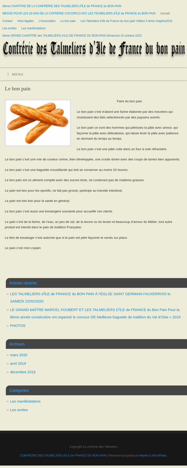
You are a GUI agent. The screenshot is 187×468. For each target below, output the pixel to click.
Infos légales (25, 21)
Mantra (144, 455)
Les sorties (9, 28)
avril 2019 (18, 363)
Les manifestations (33, 28)
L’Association (47, 21)
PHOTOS (18, 325)
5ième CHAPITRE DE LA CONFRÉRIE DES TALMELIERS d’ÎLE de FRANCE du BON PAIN (61, 6)
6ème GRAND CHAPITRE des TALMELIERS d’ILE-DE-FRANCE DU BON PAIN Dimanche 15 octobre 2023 (71, 35)
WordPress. (159, 455)
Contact (7, 21)
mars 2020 (19, 355)
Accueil (165, 13)
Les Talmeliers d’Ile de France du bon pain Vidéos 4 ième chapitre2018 (126, 21)
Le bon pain (68, 21)
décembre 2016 (23, 372)
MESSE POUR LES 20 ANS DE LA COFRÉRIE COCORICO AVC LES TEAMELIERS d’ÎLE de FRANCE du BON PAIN (79, 13)
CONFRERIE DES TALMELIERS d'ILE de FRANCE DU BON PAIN (63, 455)
